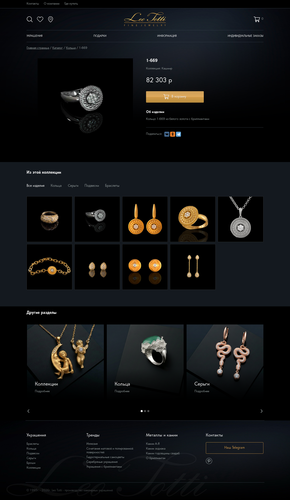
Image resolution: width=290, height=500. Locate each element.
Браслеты (112, 186)
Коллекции (34, 467)
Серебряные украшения (102, 462)
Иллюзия (92, 444)
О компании (51, 3)
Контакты (33, 3)
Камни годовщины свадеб (163, 453)
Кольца (71, 48)
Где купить (71, 3)
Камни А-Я (153, 444)
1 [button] (142, 411)
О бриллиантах (156, 458)
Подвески (92, 186)
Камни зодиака (155, 448)
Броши (31, 463)
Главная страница (38, 48)
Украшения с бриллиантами (104, 466)
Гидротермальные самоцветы (105, 457)
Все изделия (35, 186)
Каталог (57, 48)
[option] (65, 363)
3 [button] (148, 411)
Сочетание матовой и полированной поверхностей (109, 450)
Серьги (73, 186)
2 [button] (145, 411)
